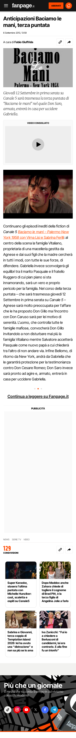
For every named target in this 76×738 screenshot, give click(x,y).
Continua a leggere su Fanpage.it (38, 396)
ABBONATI (56, 5)
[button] (69, 42)
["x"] (35, 709)
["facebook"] (45, 709)
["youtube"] (26, 709)
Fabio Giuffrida (23, 42)
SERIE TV (16, 539)
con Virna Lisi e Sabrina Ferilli (41, 237)
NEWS (6, 539)
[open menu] (4, 5)
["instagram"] (17, 709)
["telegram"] (54, 709)
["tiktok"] (7, 709)
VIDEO (27, 539)
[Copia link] (60, 42)
